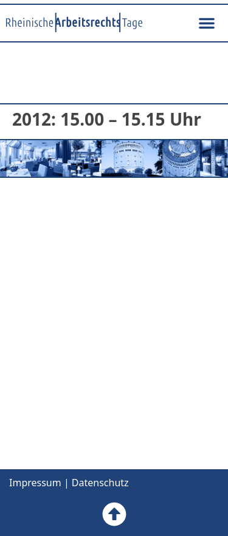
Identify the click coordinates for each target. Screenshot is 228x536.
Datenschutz (100, 482)
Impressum (35, 482)
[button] (206, 23)
